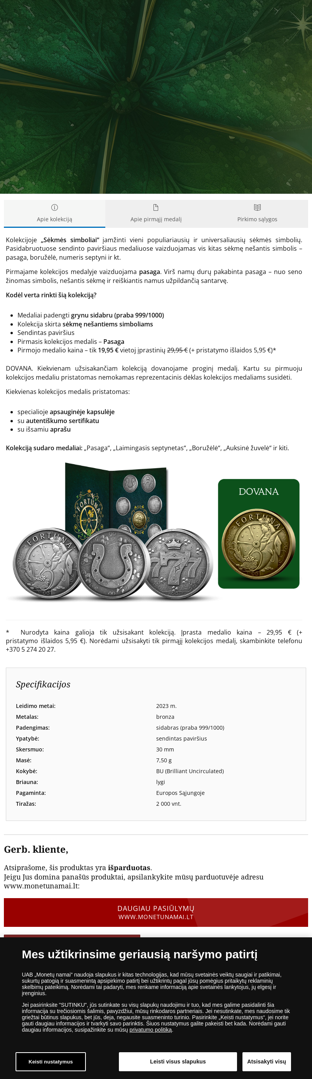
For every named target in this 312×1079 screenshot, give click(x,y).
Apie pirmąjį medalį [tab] (156, 214)
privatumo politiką (150, 1030)
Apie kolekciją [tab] (54, 214)
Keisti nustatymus (50, 1062)
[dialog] (156, 1008)
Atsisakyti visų (266, 1061)
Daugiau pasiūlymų (156, 912)
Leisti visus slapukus (178, 1061)
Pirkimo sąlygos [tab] (257, 214)
